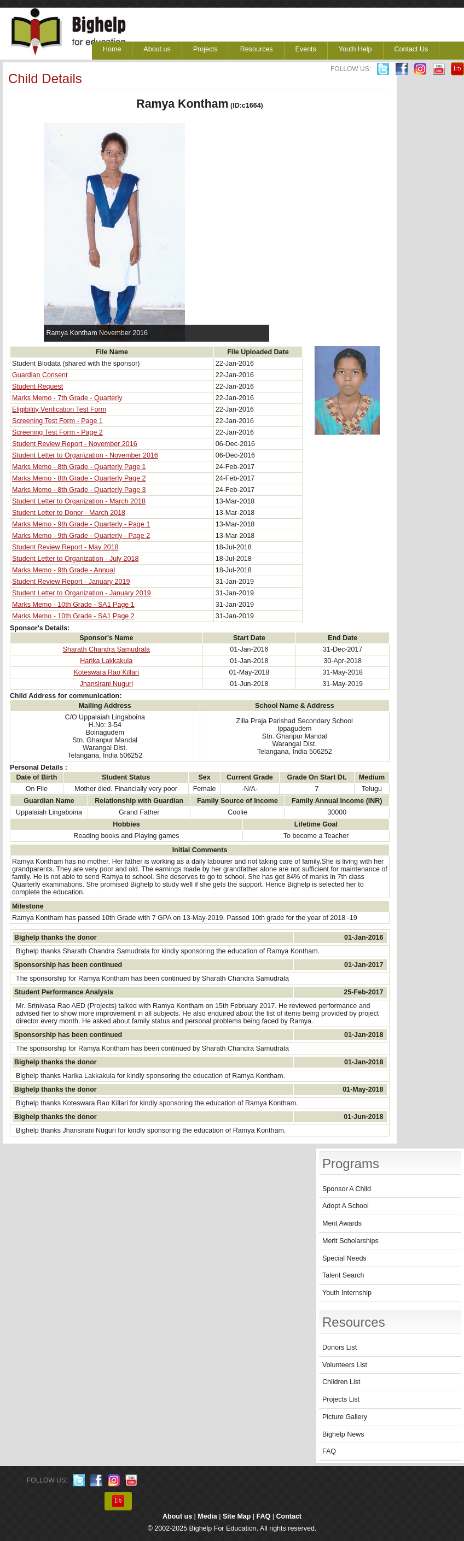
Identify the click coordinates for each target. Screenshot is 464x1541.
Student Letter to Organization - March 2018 (79, 501)
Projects (205, 49)
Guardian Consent (39, 375)
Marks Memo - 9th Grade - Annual (63, 570)
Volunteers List (344, 1365)
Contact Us (411, 49)
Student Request (37, 386)
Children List (341, 1382)
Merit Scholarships (350, 1241)
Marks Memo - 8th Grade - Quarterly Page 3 (79, 490)
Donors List (339, 1347)
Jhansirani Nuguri (106, 684)
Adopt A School (345, 1206)
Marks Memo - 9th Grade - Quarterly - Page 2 (81, 536)
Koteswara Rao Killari (107, 672)
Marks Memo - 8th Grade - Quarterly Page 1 (79, 467)
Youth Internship (347, 1293)
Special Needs (344, 1258)
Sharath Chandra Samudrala (106, 649)
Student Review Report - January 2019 (71, 581)
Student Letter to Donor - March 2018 (68, 513)
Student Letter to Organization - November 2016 (85, 455)
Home (112, 49)
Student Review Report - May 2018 (65, 547)
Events (305, 49)
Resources (256, 49)
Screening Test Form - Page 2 (57, 432)
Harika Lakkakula (106, 661)
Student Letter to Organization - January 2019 (81, 593)
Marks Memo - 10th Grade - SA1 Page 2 (73, 616)
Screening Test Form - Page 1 (57, 421)
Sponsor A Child (346, 1189)
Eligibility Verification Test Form (59, 409)
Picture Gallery (344, 1417)
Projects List (340, 1399)
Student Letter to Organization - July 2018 (75, 559)
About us (156, 49)
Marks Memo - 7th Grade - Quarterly (67, 398)
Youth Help (355, 49)
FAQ (329, 1451)
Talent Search (343, 1275)
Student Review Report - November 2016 (74, 444)
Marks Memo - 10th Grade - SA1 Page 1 (73, 604)
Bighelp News (343, 1434)
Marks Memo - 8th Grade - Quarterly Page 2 (79, 478)
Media (207, 1516)
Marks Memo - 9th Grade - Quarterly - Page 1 (81, 524)
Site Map (237, 1516)
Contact (289, 1516)
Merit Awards (342, 1223)
